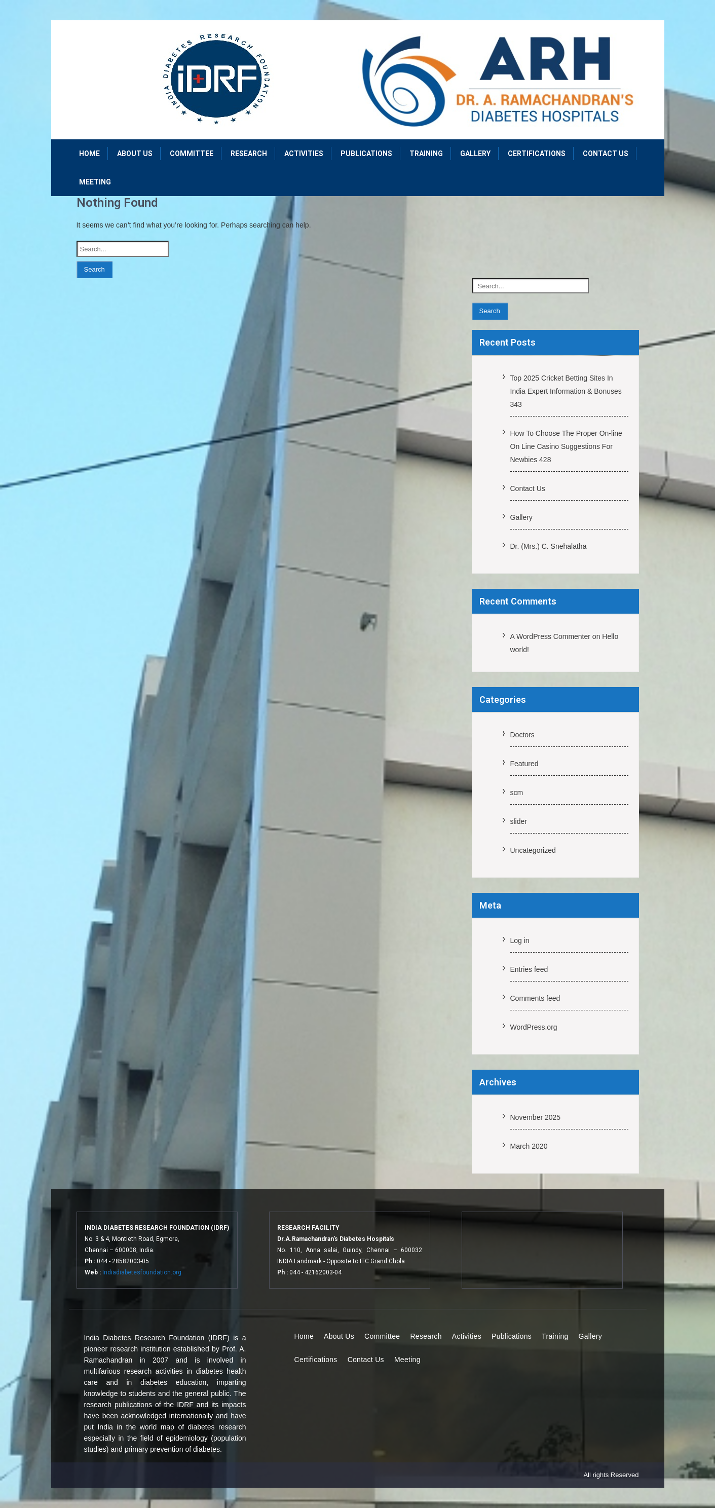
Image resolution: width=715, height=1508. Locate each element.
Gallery (475, 153)
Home (89, 153)
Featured (524, 764)
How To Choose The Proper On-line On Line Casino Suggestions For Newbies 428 (566, 446)
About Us (135, 153)
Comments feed (535, 998)
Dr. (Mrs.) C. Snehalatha (548, 546)
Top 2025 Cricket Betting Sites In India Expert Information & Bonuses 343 (566, 391)
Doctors (522, 735)
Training (426, 153)
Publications (366, 153)
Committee (191, 153)
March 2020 (529, 1146)
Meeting (95, 182)
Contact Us (605, 153)
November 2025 (535, 1117)
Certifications (537, 153)
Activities (303, 153)
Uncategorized (533, 850)
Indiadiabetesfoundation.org (141, 1272)
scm (516, 792)
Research (249, 153)
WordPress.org (533, 1027)
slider (518, 821)
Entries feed (529, 969)
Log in (520, 940)
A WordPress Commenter (550, 636)
